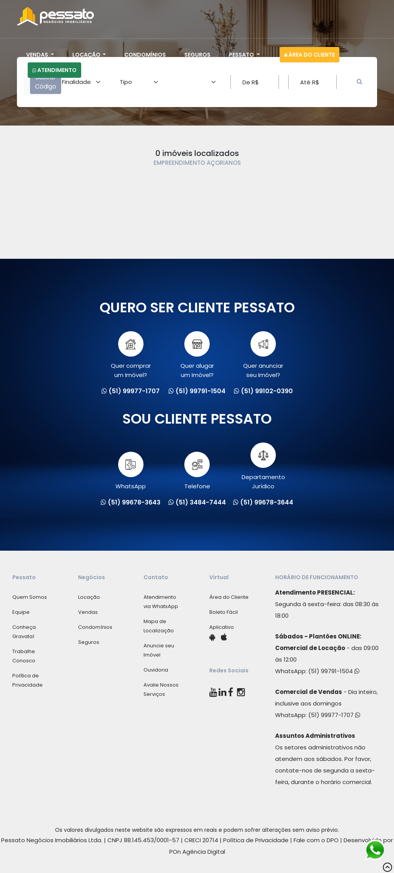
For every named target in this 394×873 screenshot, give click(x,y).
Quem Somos (29, 597)
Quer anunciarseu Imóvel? (263, 355)
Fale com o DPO (316, 840)
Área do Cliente (309, 55)
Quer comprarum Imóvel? (131, 355)
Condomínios (145, 55)
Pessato (242, 55)
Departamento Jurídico (263, 466)
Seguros (197, 55)
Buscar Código (45, 82)
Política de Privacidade (256, 840)
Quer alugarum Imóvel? (197, 355)
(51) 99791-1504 (333, 671)
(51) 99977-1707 (334, 715)
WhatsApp (130, 471)
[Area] (81, 82)
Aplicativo (221, 627)
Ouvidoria (156, 670)
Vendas (37, 55)
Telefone (197, 471)
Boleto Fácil (223, 612)
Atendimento (54, 70)
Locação (87, 55)
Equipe (21, 612)
